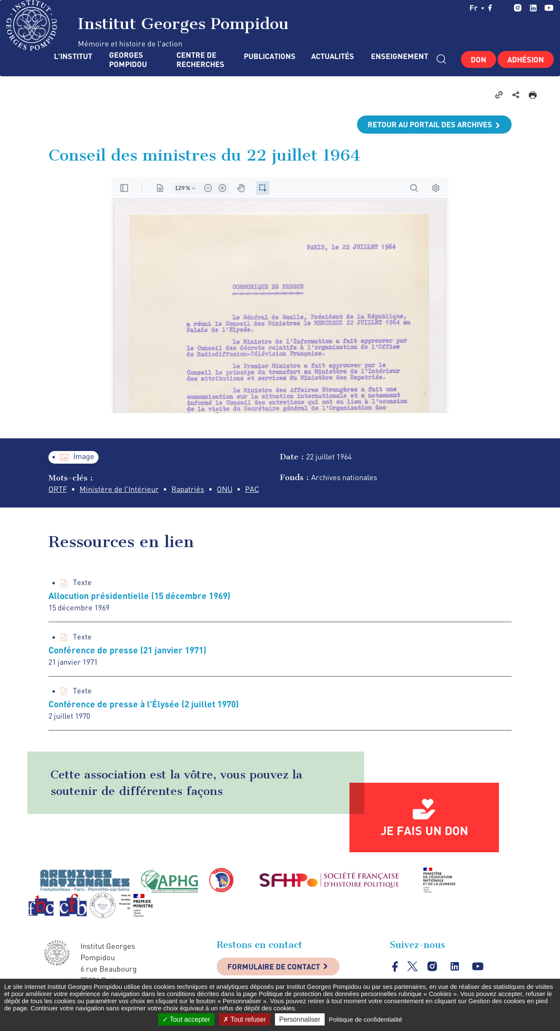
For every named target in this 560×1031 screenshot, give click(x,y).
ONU (224, 489)
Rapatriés (187, 489)
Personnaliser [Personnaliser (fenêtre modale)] (299, 1019)
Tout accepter (186, 1019)
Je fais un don (424, 830)
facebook (490, 7)
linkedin (533, 8)
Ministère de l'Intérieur (119, 489)
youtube (549, 8)
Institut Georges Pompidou (147, 25)
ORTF (57, 489)
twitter (503, 7)
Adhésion (525, 59)
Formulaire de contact (273, 966)
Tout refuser (244, 1019)
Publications (269, 56)
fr (476, 7)
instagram (518, 8)
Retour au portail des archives (430, 124)
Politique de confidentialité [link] (365, 1019)
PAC (252, 489)
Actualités (332, 56)
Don (478, 59)
